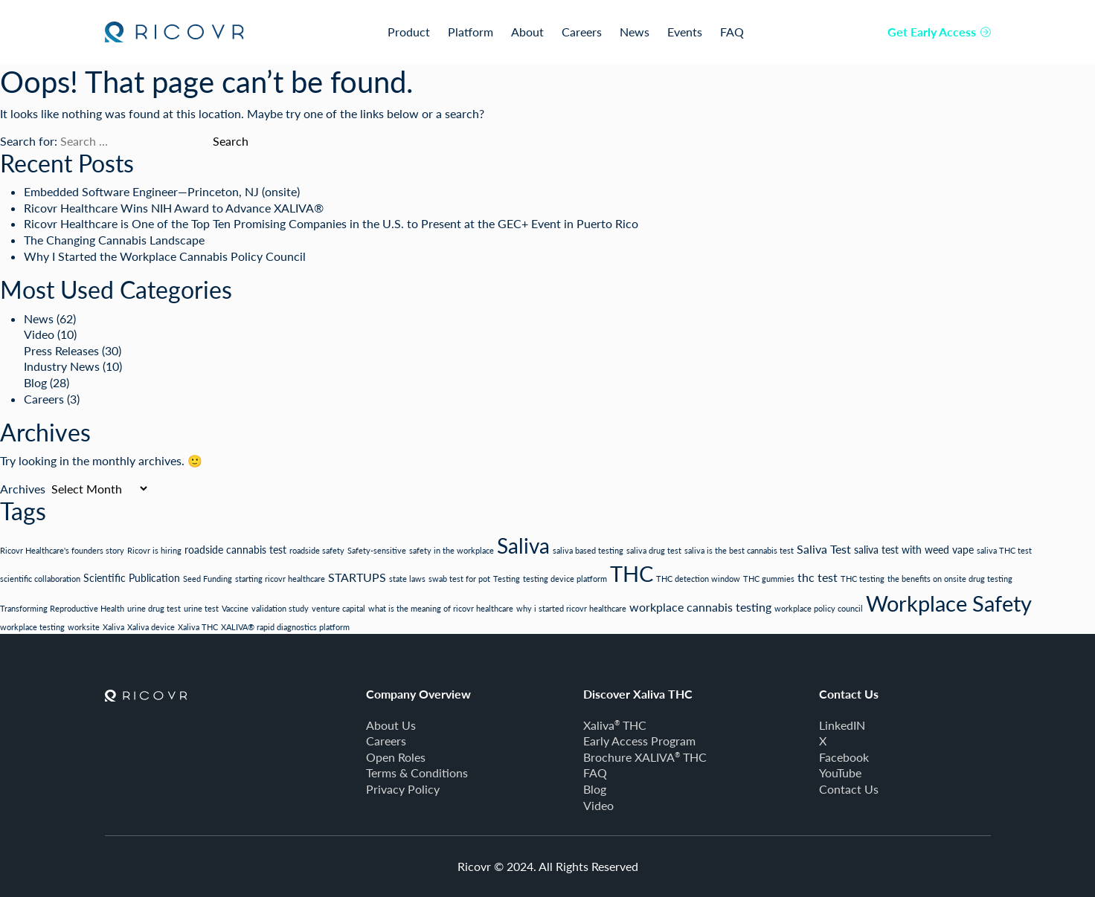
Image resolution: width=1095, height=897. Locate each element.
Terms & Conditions (417, 772)
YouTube (840, 772)
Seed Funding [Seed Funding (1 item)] (207, 578)
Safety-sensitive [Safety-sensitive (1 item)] (376, 550)
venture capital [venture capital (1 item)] (338, 608)
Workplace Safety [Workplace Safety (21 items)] (949, 603)
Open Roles (396, 757)
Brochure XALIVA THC (645, 757)
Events (684, 32)
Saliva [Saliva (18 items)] (523, 545)
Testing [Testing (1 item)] (506, 578)
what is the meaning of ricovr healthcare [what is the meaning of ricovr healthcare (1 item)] (440, 608)
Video (39, 334)
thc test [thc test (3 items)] (817, 577)
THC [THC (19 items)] (631, 573)
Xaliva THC (614, 725)
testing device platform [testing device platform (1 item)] (565, 578)
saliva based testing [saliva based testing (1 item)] (588, 550)
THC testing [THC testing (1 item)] (862, 578)
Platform (470, 32)
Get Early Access (939, 32)
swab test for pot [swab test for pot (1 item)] (459, 578)
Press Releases (61, 350)
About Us (391, 725)
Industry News (62, 366)
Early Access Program (639, 741)
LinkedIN (842, 725)
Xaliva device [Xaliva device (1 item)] (151, 627)
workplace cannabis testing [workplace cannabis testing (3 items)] (700, 607)
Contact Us (849, 789)
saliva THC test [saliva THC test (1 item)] (1004, 550)
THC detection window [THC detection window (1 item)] (698, 578)
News (634, 32)
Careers (582, 32)
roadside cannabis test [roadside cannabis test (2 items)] (235, 549)
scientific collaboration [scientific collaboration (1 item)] (40, 578)
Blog (35, 382)
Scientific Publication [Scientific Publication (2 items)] (131, 577)
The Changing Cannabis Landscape (114, 240)
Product (409, 32)
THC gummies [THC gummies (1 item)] (768, 578)
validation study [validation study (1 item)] (280, 608)
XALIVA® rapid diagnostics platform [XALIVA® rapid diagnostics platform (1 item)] (285, 627)
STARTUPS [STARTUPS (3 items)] (357, 577)
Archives (22, 489)
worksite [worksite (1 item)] (84, 627)
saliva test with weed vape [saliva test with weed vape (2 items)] (914, 549)
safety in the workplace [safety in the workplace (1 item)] (451, 550)
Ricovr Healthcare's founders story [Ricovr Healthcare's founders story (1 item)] (62, 550)
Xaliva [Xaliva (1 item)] (113, 627)
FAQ (732, 32)
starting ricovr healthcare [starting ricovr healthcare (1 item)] (280, 578)
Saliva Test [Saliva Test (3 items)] (824, 549)
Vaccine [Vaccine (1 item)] (235, 608)
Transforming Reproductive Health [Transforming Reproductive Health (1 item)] (62, 608)
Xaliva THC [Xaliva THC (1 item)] (198, 627)
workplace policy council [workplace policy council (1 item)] (818, 608)
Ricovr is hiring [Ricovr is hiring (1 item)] (154, 550)
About (527, 32)
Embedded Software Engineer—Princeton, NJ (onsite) (162, 191)
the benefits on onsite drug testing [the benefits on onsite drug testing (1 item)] (949, 578)
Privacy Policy (403, 789)
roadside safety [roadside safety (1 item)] (316, 550)
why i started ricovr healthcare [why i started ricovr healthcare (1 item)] (571, 608)
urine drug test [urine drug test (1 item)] (154, 608)
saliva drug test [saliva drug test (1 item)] (653, 550)
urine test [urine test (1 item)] (201, 608)
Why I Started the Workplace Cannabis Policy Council (165, 256)
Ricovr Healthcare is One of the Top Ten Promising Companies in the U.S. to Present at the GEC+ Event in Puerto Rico (331, 223)
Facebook (844, 757)
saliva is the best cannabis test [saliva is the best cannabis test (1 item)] (739, 550)
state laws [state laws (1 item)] (407, 578)
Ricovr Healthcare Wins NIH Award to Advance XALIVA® (174, 208)
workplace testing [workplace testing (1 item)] (32, 627)
